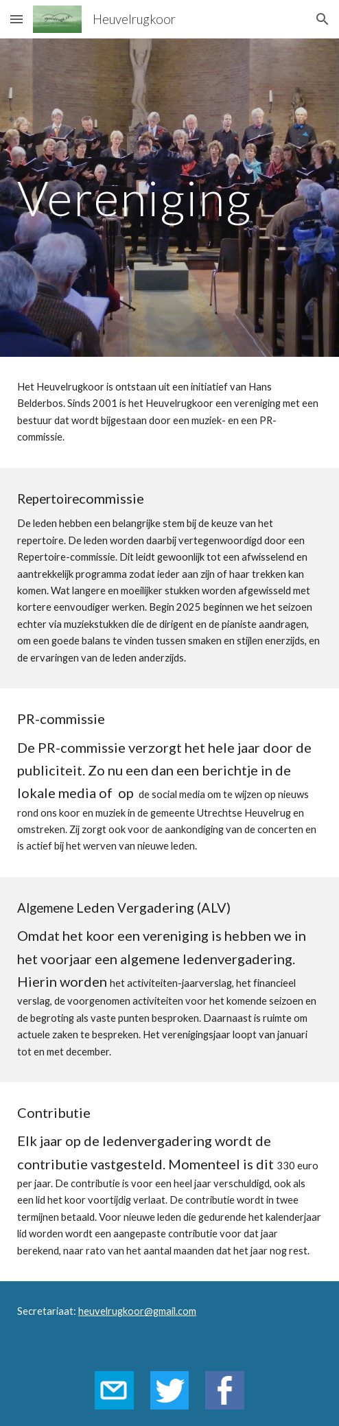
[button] (16, 19)
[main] (169, 198)
